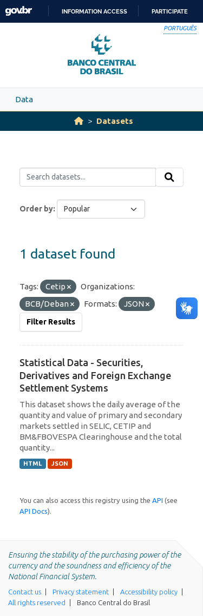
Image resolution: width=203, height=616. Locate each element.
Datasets (114, 120)
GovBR (18, 11)
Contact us (24, 591)
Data (24, 99)
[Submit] (169, 177)
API (157, 500)
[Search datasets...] (87, 177)
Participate (170, 11)
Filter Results (51, 321)
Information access (94, 11)
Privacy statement (81, 591)
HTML (32, 463)
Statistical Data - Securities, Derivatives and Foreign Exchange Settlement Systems (95, 375)
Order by (36, 208)
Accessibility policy (149, 591)
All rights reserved (37, 602)
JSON (59, 463)
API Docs (33, 511)
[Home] (78, 120)
